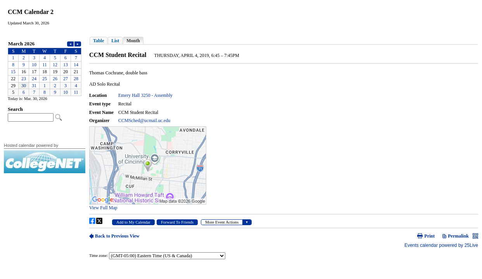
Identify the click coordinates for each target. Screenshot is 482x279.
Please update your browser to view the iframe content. (44, 68)
